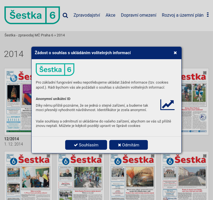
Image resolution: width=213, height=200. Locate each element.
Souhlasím (86, 145)
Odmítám (129, 145)
